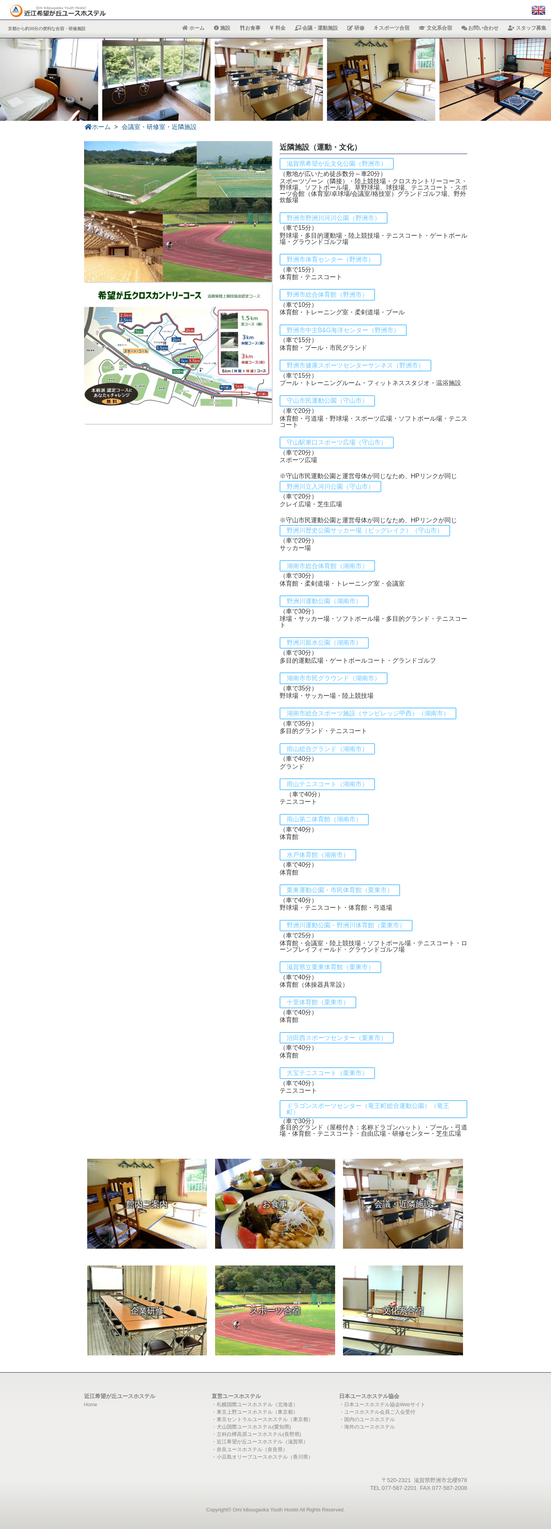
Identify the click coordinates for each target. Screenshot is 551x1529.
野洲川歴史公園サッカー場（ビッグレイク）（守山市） (365, 530)
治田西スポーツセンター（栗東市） (337, 1037)
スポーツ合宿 (392, 28)
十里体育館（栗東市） (318, 1002)
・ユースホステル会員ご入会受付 (377, 1412)
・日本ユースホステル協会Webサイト (382, 1404)
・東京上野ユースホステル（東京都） (255, 1412)
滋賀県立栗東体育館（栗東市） (330, 967)
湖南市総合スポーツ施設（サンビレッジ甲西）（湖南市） (368, 713)
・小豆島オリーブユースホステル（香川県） (262, 1457)
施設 (222, 28)
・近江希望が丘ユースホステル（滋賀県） (260, 1442)
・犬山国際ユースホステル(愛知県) (251, 1427)
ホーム (193, 28)
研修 (355, 28)
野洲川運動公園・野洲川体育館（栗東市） (346, 925)
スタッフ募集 (527, 28)
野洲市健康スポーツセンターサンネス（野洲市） (355, 365)
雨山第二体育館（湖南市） (324, 819)
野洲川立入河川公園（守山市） (330, 486)
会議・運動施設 (316, 28)
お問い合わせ (480, 28)
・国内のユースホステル (367, 1419)
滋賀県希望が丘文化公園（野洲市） (337, 163)
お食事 (250, 28)
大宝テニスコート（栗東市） (327, 1073)
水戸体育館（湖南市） (318, 854)
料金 (277, 28)
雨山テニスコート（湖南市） (327, 784)
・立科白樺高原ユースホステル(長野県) (257, 1434)
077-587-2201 (399, 1488)
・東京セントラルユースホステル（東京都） (262, 1419)
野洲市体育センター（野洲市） (330, 259)
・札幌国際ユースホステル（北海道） (255, 1404)
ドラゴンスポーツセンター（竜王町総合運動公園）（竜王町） (368, 1108)
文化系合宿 (435, 28)
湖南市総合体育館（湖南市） (327, 566)
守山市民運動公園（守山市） (327, 400)
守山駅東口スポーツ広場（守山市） (337, 442)
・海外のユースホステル (367, 1427)
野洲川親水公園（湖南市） (324, 642)
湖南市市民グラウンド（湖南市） (333, 678)
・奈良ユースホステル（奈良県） (250, 1449)
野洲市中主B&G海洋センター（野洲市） (343, 330)
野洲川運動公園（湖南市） (324, 601)
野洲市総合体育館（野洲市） (327, 294)
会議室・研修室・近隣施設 (159, 127)
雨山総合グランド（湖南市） (327, 749)
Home (90, 1404)
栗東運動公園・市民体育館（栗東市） (340, 890)
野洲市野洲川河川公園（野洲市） (333, 218)
